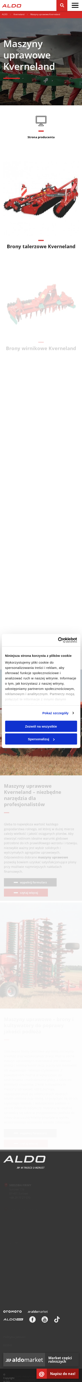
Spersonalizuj (41, 739)
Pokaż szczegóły (55, 713)
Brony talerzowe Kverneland (41, 249)
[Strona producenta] (41, 129)
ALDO (4, 14)
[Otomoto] (12, 1313)
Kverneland (19, 14)
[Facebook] (32, 1321)
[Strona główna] (11, 5)
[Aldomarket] (38, 1313)
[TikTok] (57, 1321)
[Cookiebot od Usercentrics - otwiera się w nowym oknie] (58, 640)
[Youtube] (45, 1321)
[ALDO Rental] (13, 1321)
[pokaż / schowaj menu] (75, 5)
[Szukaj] (61, 5)
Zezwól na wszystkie (41, 726)
